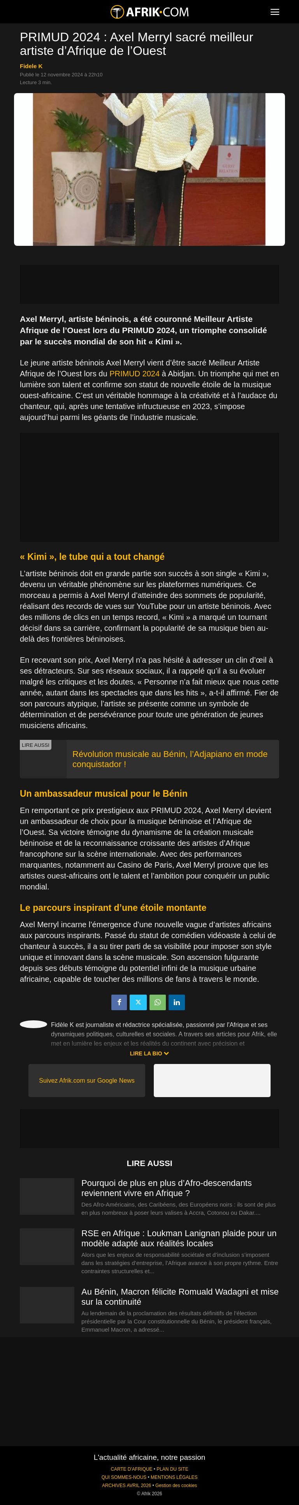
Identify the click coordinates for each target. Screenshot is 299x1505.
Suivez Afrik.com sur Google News (86, 1080)
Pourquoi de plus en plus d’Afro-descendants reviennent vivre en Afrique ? (166, 1188)
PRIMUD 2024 (134, 373)
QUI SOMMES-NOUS (124, 1477)
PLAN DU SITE (172, 1469)
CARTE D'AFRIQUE (131, 1469)
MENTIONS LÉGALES (174, 1477)
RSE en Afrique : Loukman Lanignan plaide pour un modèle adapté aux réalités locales (178, 1238)
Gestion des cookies (176, 1485)
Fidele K (31, 66)
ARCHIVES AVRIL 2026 (126, 1485)
